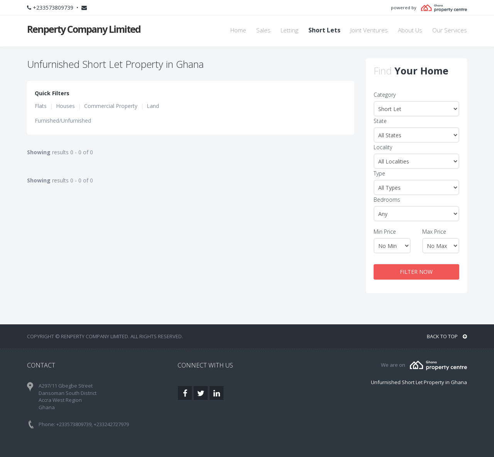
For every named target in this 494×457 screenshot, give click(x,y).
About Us (410, 30)
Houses (65, 106)
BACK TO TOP (447, 336)
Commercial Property (110, 106)
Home (238, 30)
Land (153, 106)
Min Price (385, 231)
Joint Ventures (369, 30)
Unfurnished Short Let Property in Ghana (419, 382)
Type (379, 173)
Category (385, 94)
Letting (289, 30)
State (380, 121)
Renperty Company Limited (83, 28)
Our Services (449, 30)
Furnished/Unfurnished (63, 120)
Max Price (434, 231)
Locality (383, 147)
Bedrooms (387, 199)
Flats (41, 106)
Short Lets (324, 30)
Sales (263, 30)
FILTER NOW (416, 271)
